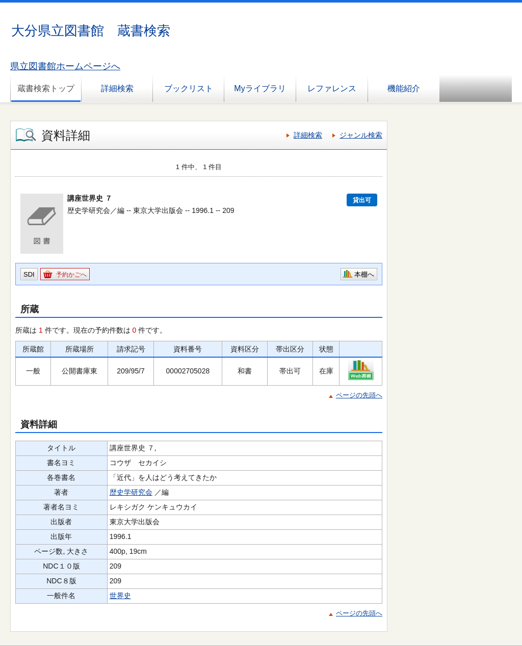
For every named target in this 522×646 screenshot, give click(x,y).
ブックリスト (188, 88)
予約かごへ (71, 274)
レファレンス (331, 88)
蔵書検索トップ (45, 88)
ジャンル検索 (361, 135)
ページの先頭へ (359, 395)
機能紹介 (403, 88)
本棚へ (364, 274)
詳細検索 (117, 88)
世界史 (120, 595)
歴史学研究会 (131, 492)
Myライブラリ (259, 88)
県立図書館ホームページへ (65, 66)
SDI (29, 274)
